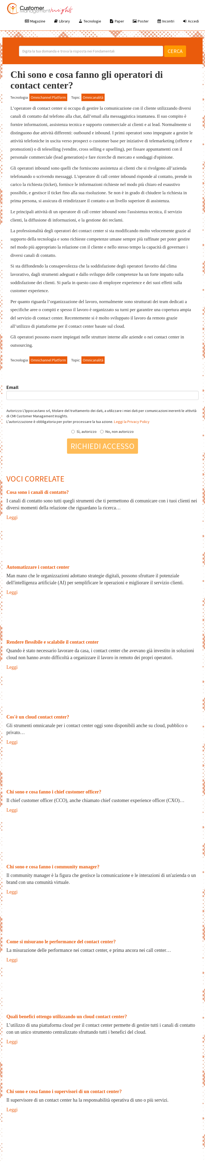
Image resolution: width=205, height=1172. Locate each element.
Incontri (165, 21)
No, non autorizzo (117, 431)
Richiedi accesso (102, 446)
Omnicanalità (93, 97)
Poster (140, 21)
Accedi (190, 21)
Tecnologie (89, 21)
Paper (116, 21)
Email (12, 387)
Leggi (12, 517)
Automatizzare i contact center (37, 567)
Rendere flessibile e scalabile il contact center (52, 642)
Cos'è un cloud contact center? (37, 717)
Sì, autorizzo (84, 431)
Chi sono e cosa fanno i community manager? (53, 866)
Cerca (175, 51)
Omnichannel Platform (48, 97)
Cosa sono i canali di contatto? (37, 492)
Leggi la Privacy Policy (131, 421)
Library (61, 21)
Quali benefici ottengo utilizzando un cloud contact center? (66, 1016)
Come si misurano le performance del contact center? (61, 941)
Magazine (35, 21)
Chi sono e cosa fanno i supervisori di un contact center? (64, 1091)
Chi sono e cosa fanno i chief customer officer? (53, 792)
